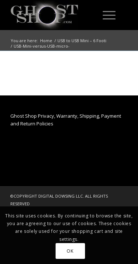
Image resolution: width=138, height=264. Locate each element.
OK (70, 251)
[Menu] (105, 15)
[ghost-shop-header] (57, 15)
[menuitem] (107, 15)
